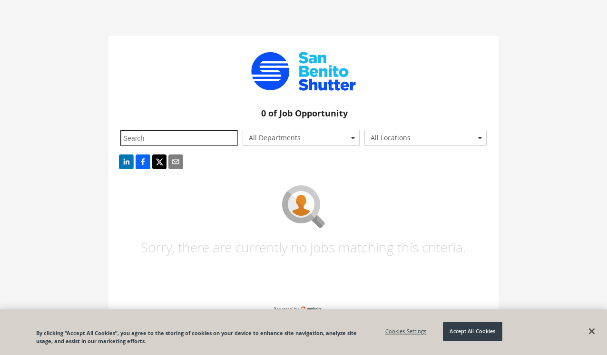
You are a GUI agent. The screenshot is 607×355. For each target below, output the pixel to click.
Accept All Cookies (472, 331)
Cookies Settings (406, 331)
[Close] (591, 331)
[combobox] (301, 138)
